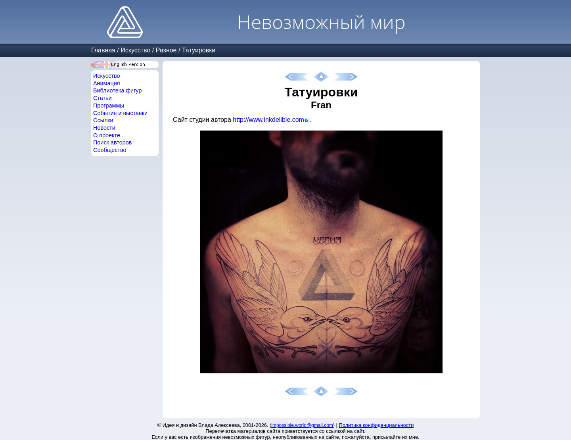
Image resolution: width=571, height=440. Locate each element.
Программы (108, 105)
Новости (104, 128)
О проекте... (109, 135)
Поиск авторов (112, 142)
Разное (166, 50)
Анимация (106, 83)
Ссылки (103, 120)
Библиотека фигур (117, 90)
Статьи (102, 98)
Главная (103, 50)
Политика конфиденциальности (376, 425)
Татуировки (198, 50)
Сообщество (109, 150)
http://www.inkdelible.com (268, 119)
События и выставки (120, 113)
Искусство (135, 50)
